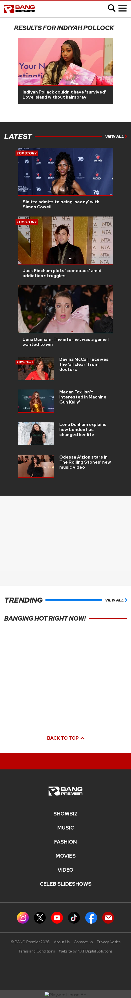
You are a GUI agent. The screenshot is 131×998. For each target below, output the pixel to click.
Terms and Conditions (37, 951)
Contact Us (83, 942)
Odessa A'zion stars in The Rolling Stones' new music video (85, 462)
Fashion (65, 841)
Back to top (65, 738)
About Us (61, 942)
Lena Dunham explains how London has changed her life (82, 430)
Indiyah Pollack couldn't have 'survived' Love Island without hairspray (64, 94)
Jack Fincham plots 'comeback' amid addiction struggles (62, 273)
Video (65, 869)
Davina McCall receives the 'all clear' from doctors (84, 364)
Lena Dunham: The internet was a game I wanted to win (66, 342)
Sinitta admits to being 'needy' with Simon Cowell (61, 204)
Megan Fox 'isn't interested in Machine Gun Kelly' (82, 397)
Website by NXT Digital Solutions (85, 951)
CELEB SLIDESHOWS (65, 884)
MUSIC (65, 827)
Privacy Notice (109, 942)
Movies (66, 855)
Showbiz (65, 813)
